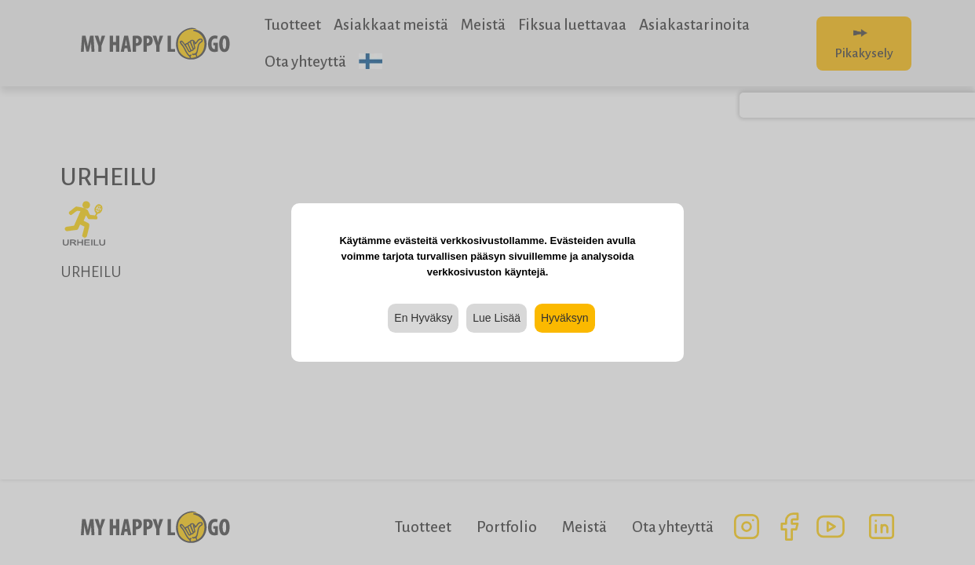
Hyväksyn (565, 318)
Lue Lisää (496, 318)
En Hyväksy (423, 318)
